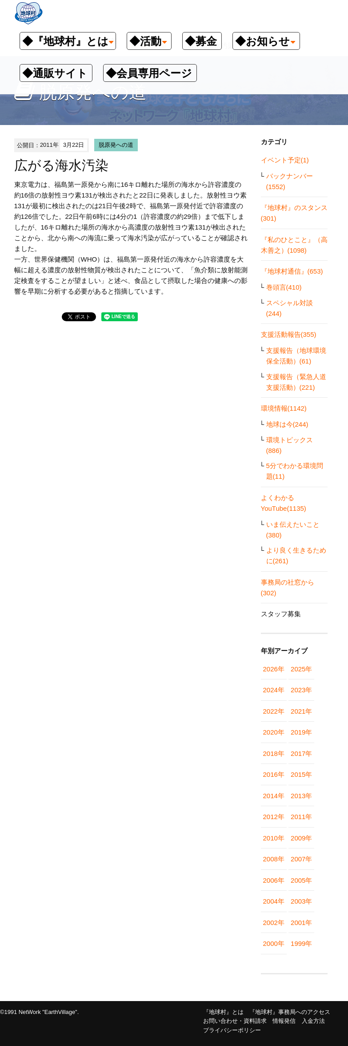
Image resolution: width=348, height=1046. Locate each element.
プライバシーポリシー (232, 1030)
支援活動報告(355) (288, 334)
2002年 (273, 922)
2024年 (273, 690)
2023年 (301, 690)
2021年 (301, 711)
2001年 (301, 922)
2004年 (273, 901)
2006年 (273, 880)
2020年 (273, 732)
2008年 (273, 859)
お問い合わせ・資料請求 (235, 1021)
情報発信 (284, 1021)
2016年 (273, 774)
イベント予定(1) (285, 160)
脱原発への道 (116, 144)
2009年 (301, 838)
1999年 (301, 943)
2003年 (301, 901)
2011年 (301, 816)
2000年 (273, 943)
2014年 (273, 796)
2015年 (301, 774)
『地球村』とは (223, 1012)
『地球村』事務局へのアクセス (289, 1012)
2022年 (273, 711)
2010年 (273, 838)
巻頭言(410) (284, 287)
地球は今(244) (287, 424)
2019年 (301, 732)
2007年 (301, 859)
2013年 (301, 796)
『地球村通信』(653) (292, 271)
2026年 (273, 669)
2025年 (301, 669)
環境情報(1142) (284, 408)
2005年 (301, 880)
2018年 (273, 753)
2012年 (273, 816)
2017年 (301, 753)
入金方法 (313, 1021)
